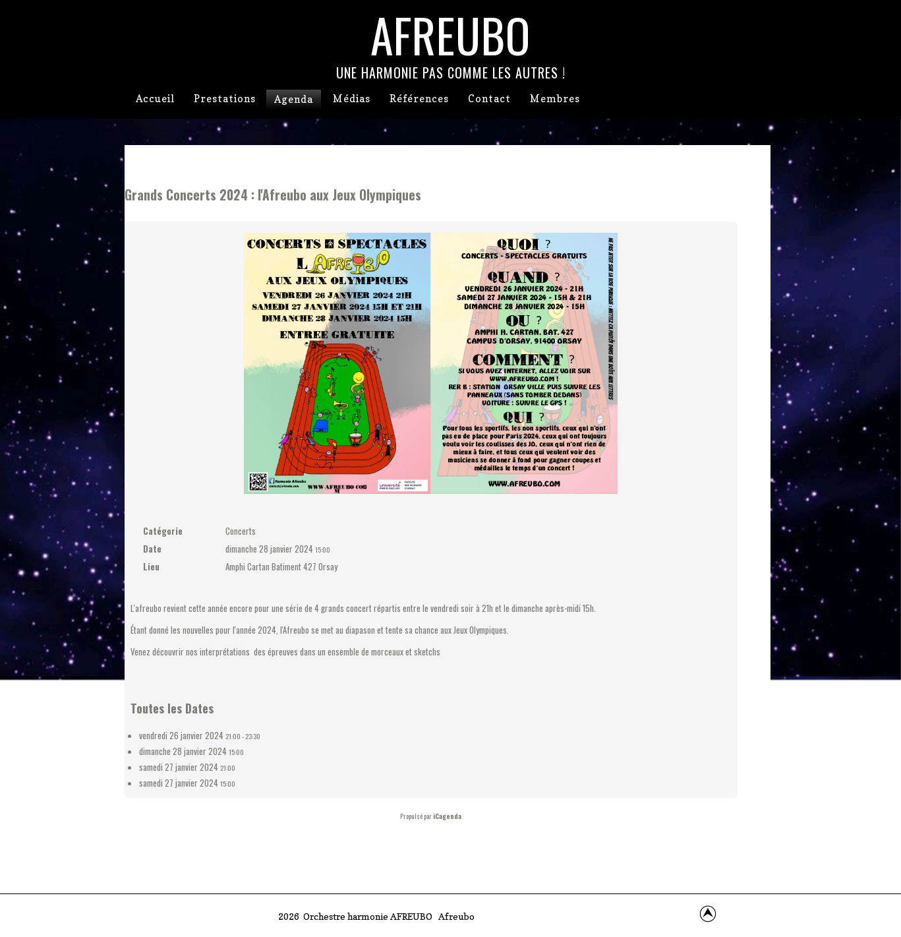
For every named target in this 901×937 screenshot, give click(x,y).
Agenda (293, 99)
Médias (351, 98)
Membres (555, 98)
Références (419, 98)
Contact (489, 98)
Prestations (225, 98)
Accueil (155, 98)
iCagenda (447, 816)
